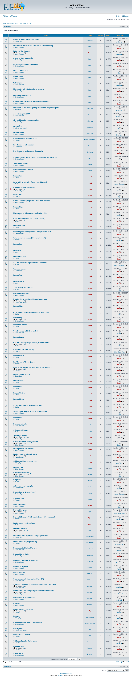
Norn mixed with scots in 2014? (24, 139)
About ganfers (18, 498)
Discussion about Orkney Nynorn (25, 442)
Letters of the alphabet (21, 51)
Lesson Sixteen (19, 225)
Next (127, 662)
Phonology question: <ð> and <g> (25, 560)
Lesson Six (17, 250)
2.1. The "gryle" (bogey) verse (24, 362)
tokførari (119, 54)
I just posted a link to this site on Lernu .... (28, 89)
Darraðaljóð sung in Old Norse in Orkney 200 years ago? (34, 517)
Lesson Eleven (18, 399)
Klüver (119, 73)
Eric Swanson (89, 146)
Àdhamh (119, 240)
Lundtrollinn (90, 536)
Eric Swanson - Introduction (23, 145)
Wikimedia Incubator (20, 294)
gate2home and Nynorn (22, 95)
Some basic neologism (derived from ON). (28, 579)
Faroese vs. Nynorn (20, 566)
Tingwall (17, 140)
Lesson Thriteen (19, 393)
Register (13, 16)
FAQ (118, 16)
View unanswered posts (10, 23)
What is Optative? (19, 504)
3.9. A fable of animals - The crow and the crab (30, 182)
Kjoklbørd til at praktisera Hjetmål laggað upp (30, 299)
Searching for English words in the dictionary (30, 411)
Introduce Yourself (20, 529)
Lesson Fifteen (18, 356)
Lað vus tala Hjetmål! (21, 128)
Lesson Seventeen (20, 325)
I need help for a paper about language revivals (30, 535)
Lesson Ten (17, 176)
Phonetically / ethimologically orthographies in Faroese (33, 591)
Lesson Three (18, 380)
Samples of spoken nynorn (23, 170)
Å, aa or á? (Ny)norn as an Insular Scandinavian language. (34, 584)
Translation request (20, 163)
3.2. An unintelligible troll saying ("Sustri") (28, 405)
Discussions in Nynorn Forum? (24, 492)
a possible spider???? (21, 114)
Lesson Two (17, 275)
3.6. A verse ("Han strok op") (23, 287)
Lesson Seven (18, 337)
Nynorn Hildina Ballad (21, 554)
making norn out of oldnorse (23, 449)
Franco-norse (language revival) (25, 542)
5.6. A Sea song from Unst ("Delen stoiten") (29, 218)
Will (119, 129)
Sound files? (18, 77)
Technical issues (19, 269)
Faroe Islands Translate (22, 635)
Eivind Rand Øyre (89, 139)
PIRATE (89, 573)
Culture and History (20, 430)
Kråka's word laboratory (22, 473)
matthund (90, 549)
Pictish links (17, 194)
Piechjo (90, 567)
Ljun (90, 511)
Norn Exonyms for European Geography (28, 151)
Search (125, 16)
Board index (7, 26)
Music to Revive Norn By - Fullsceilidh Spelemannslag (33, 46)
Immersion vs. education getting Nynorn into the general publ (36, 108)
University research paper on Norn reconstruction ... (32, 101)
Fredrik (90, 164)
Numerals (16, 604)
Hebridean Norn (19, 646)
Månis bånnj (17, 126)
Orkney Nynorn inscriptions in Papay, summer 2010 (32, 232)
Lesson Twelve (18, 281)
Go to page (119, 662)
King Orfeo (17, 480)
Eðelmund (90, 152)
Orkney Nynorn (19, 233)
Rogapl (119, 191)
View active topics (25, 23)
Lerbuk (17, 177)
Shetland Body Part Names (23, 609)
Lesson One (17, 418)
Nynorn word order (20, 424)
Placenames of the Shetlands (24, 597)
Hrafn (90, 425)
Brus (89, 46)
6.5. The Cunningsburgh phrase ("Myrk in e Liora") (31, 342)
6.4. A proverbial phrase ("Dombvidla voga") (29, 238)
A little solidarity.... (20, 653)
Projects (16, 616)
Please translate (19, 573)
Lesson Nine (18, 306)
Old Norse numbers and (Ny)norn (25, 64)
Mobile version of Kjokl (21, 374)
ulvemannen (90, 617)
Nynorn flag (17, 318)
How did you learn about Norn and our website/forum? (33, 367)
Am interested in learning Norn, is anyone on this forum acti (35, 157)
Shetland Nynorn (19, 47)
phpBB (59, 675)
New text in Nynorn (20, 510)
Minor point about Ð (20, 70)
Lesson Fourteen (19, 256)
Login (6, 16)
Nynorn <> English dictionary (24, 187)
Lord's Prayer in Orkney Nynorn (25, 454)
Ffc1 (89, 158)
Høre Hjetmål (18, 628)
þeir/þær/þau (18, 467)
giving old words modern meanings (26, 120)
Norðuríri (90, 561)
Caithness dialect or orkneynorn (25, 461)
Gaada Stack (18, 41)
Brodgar (17, 184)
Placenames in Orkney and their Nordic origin (30, 213)
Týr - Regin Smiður (20, 435)
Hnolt (119, 48)
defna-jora (90, 108)
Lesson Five (17, 387)
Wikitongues (18, 83)
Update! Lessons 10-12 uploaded (25, 331)
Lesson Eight (18, 207)
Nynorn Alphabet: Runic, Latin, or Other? (28, 622)
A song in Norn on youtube (23, 58)
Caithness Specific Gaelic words (25, 641)
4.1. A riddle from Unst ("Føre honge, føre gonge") (31, 312)
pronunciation (18, 132)
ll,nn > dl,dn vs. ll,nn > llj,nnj (23, 349)
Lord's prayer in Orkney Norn (24, 523)
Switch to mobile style (66, 673)
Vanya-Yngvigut (119, 184)
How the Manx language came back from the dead (31, 201)
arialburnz (90, 40)
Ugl (90, 611)
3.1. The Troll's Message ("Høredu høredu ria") (30, 263)
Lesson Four (18, 244)
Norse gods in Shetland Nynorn (24, 548)
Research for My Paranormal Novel (26, 39)
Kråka (119, 215)
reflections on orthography (23, 486)
